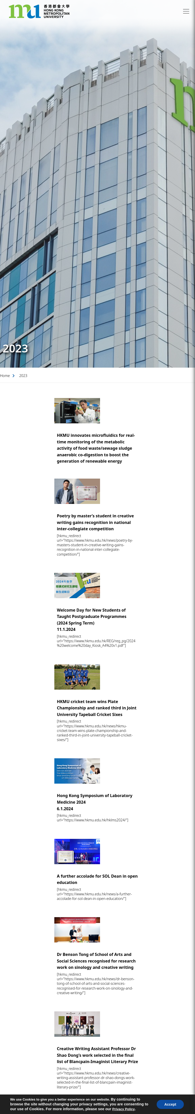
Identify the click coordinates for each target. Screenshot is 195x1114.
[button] (186, 11)
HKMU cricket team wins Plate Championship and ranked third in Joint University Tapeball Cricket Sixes (96, 708)
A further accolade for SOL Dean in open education (97, 879)
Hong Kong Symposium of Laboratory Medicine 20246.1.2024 (95, 802)
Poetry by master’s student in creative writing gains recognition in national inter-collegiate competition (95, 522)
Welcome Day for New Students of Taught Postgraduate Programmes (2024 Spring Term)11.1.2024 (91, 619)
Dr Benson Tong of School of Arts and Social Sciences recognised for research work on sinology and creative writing (96, 961)
